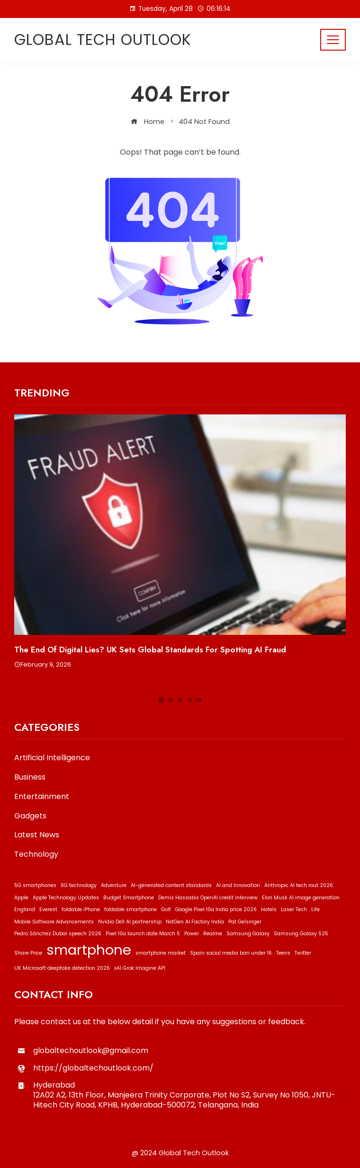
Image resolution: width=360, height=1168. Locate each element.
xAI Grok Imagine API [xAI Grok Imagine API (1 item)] (139, 968)
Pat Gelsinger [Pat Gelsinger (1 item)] (244, 921)
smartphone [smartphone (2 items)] (88, 949)
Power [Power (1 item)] (191, 933)
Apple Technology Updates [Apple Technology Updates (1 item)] (66, 897)
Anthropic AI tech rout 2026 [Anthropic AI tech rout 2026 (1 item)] (298, 885)
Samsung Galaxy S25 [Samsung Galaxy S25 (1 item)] (301, 933)
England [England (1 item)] (24, 909)
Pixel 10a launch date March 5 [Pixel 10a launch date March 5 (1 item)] (143, 933)
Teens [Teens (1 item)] (283, 953)
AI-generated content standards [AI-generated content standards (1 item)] (171, 885)
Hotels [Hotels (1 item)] (269, 909)
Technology (36, 855)
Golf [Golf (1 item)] (166, 909)
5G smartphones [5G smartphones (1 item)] (35, 885)
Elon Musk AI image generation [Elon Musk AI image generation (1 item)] (301, 897)
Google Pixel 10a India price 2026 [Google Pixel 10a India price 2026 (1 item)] (216, 909)
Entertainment (41, 797)
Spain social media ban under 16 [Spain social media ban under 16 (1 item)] (231, 953)
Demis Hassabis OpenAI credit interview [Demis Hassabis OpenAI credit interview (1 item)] (208, 897)
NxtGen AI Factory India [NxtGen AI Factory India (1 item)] (195, 921)
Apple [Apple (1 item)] (21, 897)
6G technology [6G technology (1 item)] (79, 885)
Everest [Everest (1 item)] (48, 909)
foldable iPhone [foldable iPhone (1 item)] (81, 909)
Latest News (36, 835)
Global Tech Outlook (102, 39)
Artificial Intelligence (52, 758)
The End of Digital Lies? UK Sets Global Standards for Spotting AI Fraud (150, 649)
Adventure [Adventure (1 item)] (113, 885)
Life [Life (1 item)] (315, 909)
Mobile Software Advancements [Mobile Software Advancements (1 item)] (54, 921)
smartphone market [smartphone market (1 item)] (160, 953)
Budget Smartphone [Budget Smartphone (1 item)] (128, 897)
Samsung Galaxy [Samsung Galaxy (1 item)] (248, 933)
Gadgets (30, 816)
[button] (161, 700)
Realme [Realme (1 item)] (212, 933)
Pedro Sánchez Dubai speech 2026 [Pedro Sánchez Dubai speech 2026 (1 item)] (57, 933)
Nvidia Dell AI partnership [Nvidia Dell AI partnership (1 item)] (130, 921)
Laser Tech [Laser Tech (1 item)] (294, 909)
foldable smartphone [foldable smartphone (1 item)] (130, 909)
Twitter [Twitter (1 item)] (303, 953)
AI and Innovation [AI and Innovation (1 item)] (238, 885)
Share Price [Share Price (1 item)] (28, 953)
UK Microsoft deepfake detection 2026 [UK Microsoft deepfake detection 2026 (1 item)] (62, 968)
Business (29, 777)
